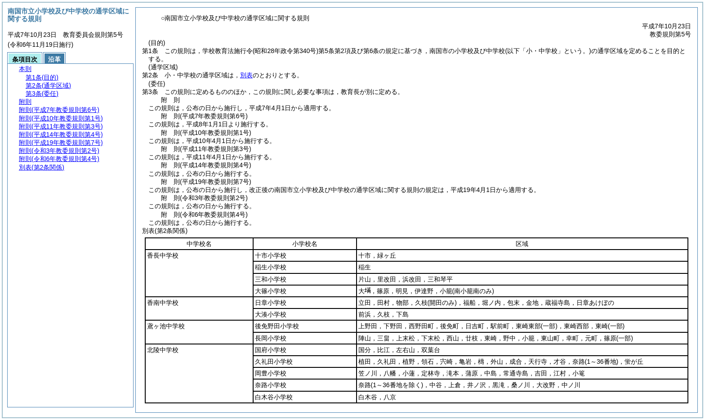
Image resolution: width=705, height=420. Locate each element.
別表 (246, 75)
